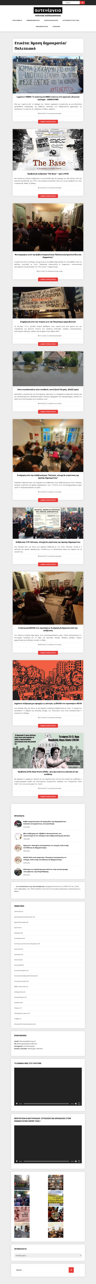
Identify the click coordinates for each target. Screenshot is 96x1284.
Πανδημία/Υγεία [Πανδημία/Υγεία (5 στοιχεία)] (19, 985)
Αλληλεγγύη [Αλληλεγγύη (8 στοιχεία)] (18, 926)
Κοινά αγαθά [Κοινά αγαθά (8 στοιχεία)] (19, 958)
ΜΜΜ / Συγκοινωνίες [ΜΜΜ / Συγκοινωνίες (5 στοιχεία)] (21, 979)
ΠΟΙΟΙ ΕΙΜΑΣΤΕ (17, 20)
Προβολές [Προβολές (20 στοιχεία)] (18, 996)
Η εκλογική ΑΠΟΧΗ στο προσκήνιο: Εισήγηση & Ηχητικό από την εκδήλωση (48, 626)
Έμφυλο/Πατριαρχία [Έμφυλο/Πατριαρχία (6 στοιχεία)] (21, 915)
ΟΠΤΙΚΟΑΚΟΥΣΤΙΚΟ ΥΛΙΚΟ (71, 20)
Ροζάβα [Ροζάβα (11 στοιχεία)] (17, 1012)
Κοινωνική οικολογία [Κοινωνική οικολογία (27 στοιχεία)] (21, 974)
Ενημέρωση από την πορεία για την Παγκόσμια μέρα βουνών (48, 321)
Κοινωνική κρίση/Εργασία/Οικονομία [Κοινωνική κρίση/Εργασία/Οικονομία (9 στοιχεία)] (25, 969)
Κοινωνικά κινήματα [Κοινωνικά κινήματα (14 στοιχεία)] (21, 963)
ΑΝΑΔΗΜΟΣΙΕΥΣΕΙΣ (42, 26)
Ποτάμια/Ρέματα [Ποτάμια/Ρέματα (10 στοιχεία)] (20, 990)
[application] (48, 1080)
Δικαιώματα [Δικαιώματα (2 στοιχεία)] (18, 947)
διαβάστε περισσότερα (48, 121)
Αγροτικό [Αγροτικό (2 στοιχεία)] (17, 921)
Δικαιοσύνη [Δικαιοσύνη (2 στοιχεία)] (18, 942)
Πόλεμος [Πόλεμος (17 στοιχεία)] (18, 1001)
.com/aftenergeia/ (24, 1039)
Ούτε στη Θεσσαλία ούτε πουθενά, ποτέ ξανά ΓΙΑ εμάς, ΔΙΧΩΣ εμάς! (48, 388)
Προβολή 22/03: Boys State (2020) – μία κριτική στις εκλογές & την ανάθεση (48, 767)
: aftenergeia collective (28, 1042)
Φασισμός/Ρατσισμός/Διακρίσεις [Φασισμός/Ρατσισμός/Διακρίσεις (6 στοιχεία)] (25, 1017)
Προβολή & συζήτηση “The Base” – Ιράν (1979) (48, 173)
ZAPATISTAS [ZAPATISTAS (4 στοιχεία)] (18, 904)
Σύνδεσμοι (56, 26)
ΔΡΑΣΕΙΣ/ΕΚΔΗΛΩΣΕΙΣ (51, 20)
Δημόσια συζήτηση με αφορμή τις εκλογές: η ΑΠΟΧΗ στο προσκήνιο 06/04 (48, 699)
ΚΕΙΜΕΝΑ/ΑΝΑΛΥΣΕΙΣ (33, 20)
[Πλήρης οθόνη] (79, 1097)
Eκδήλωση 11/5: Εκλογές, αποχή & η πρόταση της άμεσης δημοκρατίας (48, 541)
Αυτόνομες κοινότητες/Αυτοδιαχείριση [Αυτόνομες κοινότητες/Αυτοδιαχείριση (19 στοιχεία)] (27, 937)
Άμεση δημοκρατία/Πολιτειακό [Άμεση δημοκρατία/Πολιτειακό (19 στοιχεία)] (24, 910)
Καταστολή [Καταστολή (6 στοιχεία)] (18, 953)
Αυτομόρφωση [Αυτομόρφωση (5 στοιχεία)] (19, 931)
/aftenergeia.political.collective (25, 1037)
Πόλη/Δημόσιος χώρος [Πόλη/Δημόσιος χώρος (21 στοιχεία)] (22, 1006)
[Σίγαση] (76, 1097)
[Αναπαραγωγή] (17, 1097)
